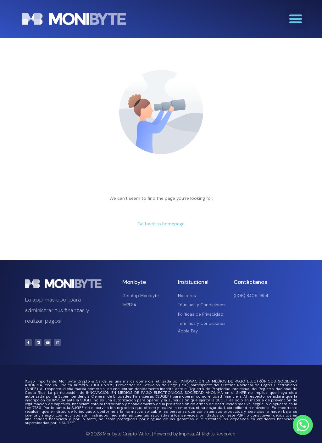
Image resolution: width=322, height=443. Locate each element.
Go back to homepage (161, 224)
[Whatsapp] (303, 425)
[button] (295, 19)
